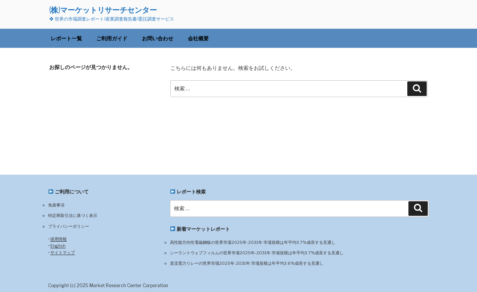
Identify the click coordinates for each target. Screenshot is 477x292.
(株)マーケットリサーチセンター (103, 10)
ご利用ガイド (111, 38)
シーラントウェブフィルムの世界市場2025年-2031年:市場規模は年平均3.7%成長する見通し (257, 252)
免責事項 (56, 205)
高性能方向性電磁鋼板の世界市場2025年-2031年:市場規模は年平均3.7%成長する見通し (252, 242)
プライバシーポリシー (68, 226)
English (58, 245)
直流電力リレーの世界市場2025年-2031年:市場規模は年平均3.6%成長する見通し (246, 263)
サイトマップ (62, 252)
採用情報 (58, 239)
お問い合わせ (157, 38)
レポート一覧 (66, 38)
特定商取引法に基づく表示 (72, 215)
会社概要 (198, 38)
